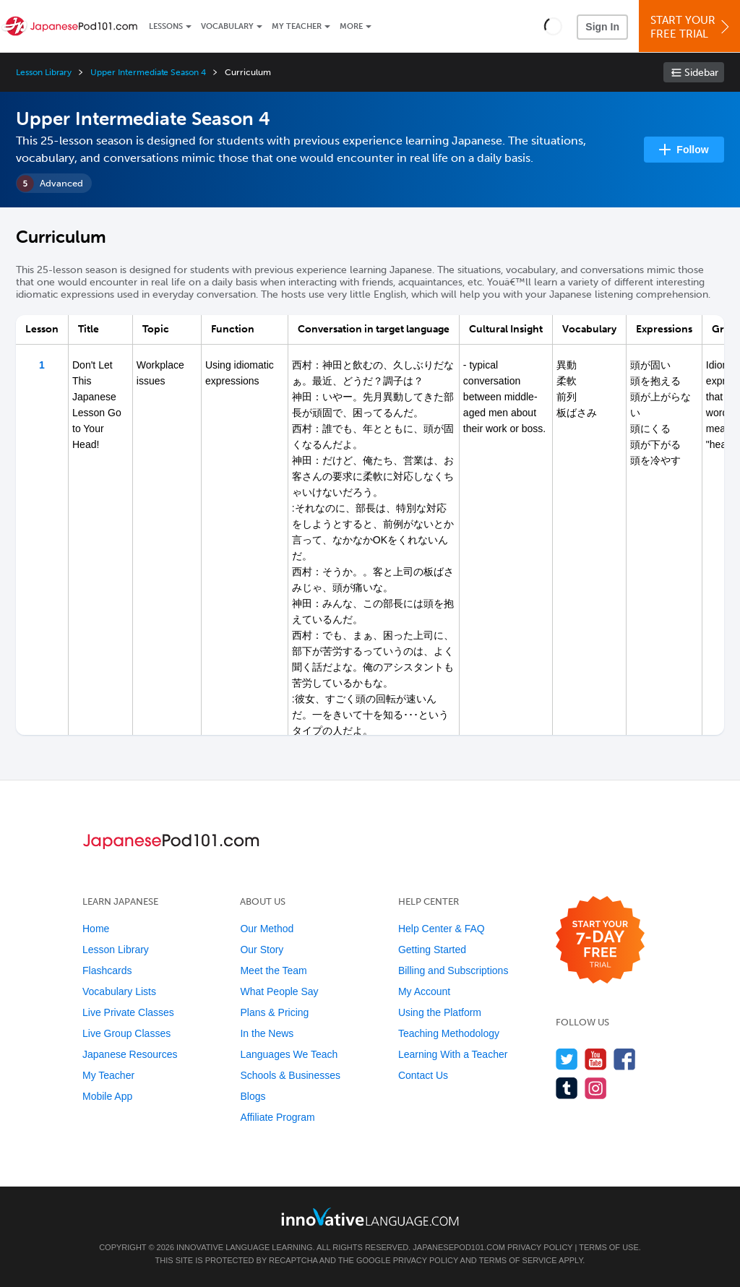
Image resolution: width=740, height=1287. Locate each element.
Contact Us (423, 1075)
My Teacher (297, 26)
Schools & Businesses (290, 1075)
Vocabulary (227, 26)
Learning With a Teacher (453, 1054)
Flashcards (107, 970)
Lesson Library (44, 72)
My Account (424, 991)
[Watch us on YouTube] (596, 1059)
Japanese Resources (130, 1054)
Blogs (252, 1096)
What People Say (279, 991)
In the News (266, 1033)
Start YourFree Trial (691, 27)
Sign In (602, 27)
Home (95, 928)
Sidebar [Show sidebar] (701, 72)
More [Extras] (351, 26)
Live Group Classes (126, 1033)
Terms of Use (609, 1247)
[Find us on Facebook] (625, 1059)
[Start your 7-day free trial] (600, 940)
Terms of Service (518, 1260)
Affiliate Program (277, 1117)
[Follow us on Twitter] (567, 1059)
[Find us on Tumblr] (567, 1088)
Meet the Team (273, 970)
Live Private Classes (128, 1012)
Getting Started (432, 949)
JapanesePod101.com (459, 1247)
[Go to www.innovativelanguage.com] (370, 1216)
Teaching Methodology (448, 1033)
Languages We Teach (288, 1054)
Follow (692, 149)
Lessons (166, 26)
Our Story (261, 949)
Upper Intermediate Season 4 (148, 72)
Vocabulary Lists (119, 991)
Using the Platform (439, 1012)
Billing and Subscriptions (453, 970)
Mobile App (107, 1096)
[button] (553, 26)
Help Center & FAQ (441, 928)
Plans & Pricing (274, 1012)
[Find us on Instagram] (596, 1088)
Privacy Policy (539, 1247)
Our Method (266, 928)
